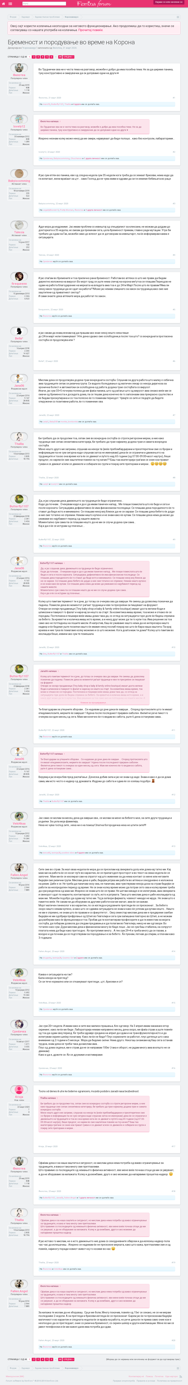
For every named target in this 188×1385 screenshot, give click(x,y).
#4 (174, 255)
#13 (173, 846)
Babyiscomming (62, 158)
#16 (173, 1068)
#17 (173, 1146)
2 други (80, 958)
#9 (174, 539)
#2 (174, 152)
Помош (149, 1376)
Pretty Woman (66, 210)
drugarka (47, 958)
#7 (174, 415)
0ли (44, 654)
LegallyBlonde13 (51, 210)
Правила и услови (146, 1381)
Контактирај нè (136, 1376)
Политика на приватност (169, 1381)
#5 (174, 309)
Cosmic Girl (68, 958)
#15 (173, 1003)
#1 (174, 98)
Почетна (159, 1376)
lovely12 (19, 135)
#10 (173, 647)
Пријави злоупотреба (124, 1381)
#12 (173, 795)
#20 (173, 1340)
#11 (173, 730)
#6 (174, 361)
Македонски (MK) (15, 1376)
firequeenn (19, 292)
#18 (173, 1191)
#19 (173, 1262)
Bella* (19, 347)
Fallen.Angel (19, 884)
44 (60, 57)
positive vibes (68, 853)
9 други (81, 853)
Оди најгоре (171, 1376)
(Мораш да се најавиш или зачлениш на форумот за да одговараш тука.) (143, 1359)
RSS (181, 1376)
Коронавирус (30, 48)
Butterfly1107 (57, 104)
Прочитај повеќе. (90, 30)
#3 (174, 203)
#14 (173, 951)
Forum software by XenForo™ (32, 1381)
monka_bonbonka (69, 421)
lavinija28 (56, 853)
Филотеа (57, 48)
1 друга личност (92, 158)
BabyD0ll (54, 421)
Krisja (19, 1105)
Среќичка (48, 158)
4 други (77, 104)
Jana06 (19, 394)
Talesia (19, 241)
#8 (174, 477)
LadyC (45, 421)
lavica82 (46, 853)
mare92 (46, 104)
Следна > (68, 57)
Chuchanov (76, 158)
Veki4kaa (19, 832)
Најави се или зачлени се (168, 2)
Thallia (67, 104)
